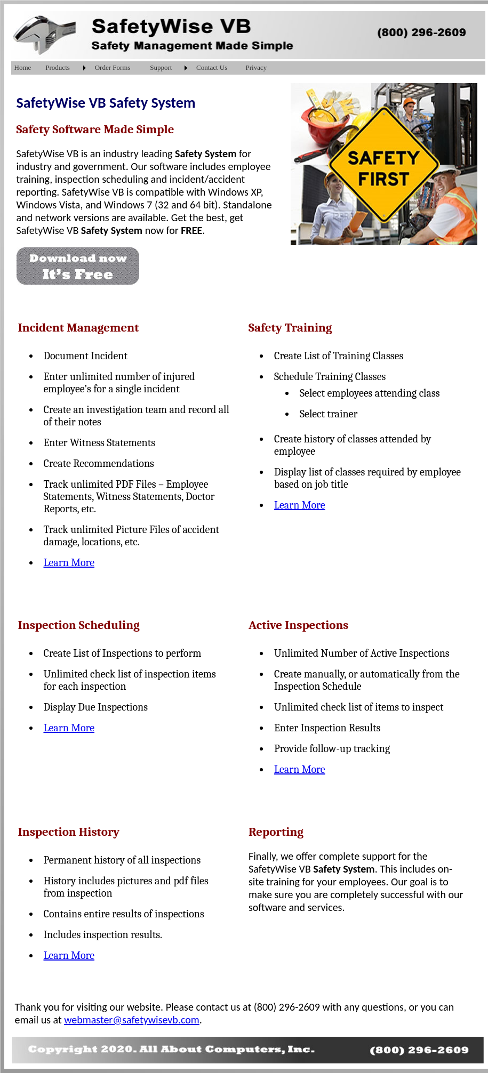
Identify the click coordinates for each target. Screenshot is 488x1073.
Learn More (69, 562)
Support (161, 67)
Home (22, 67)
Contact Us (211, 67)
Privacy (256, 67)
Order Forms (113, 67)
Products (57, 67)
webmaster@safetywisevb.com (131, 1019)
